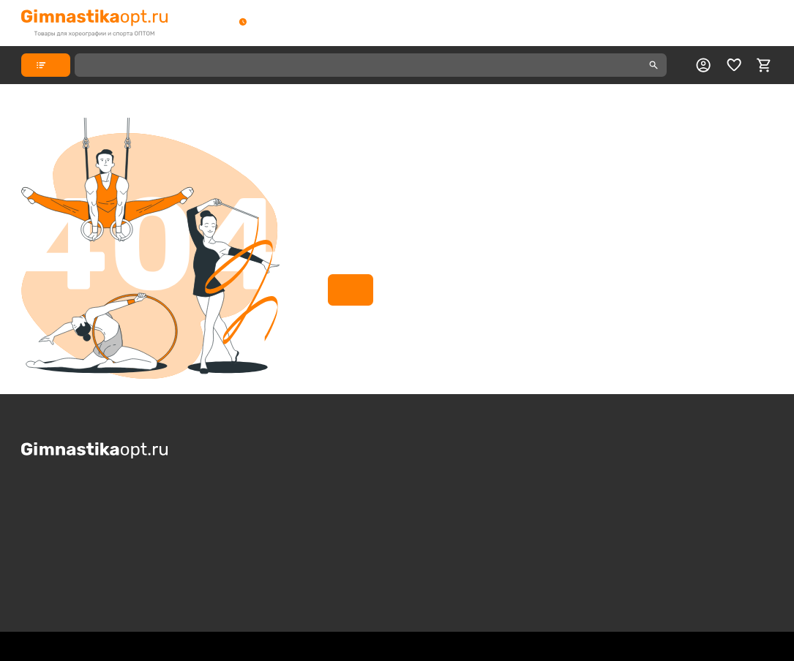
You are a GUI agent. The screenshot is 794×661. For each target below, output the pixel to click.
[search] (653, 65)
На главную (350, 289)
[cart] (764, 65)
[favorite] (734, 65)
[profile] (703, 65)
